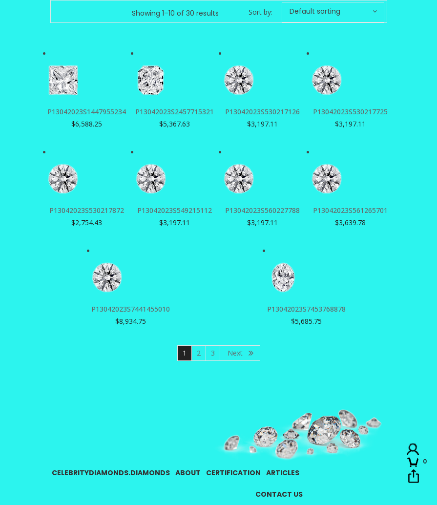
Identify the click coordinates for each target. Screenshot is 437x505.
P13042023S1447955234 (86, 111)
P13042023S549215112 (174, 210)
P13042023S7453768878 (306, 309)
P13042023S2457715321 (174, 111)
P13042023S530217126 (262, 111)
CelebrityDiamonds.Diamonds (111, 473)
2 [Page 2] (199, 353)
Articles (282, 473)
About (188, 473)
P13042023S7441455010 (130, 309)
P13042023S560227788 (262, 210)
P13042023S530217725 (350, 111)
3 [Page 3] (213, 353)
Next (235, 353)
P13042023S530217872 (86, 210)
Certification (233, 473)
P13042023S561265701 (350, 210)
